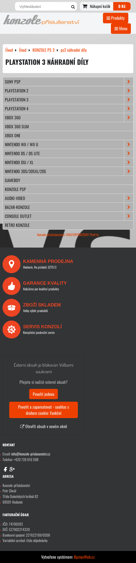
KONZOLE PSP (15, 189)
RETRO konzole (17, 225)
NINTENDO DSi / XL (69, 162)
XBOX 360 (69, 117)
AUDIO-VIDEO (69, 198)
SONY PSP (69, 81)
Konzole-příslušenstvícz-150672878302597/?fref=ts (68, 234)
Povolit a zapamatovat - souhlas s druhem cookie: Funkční (43, 410)
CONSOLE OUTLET (69, 216)
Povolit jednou (43, 394)
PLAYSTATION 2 (69, 90)
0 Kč (121, 6)
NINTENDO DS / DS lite (69, 153)
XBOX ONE (12, 135)
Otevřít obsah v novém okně (43, 426)
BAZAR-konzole (69, 207)
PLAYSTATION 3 (69, 99)
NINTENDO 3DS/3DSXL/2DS (69, 171)
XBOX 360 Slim (17, 126)
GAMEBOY (12, 180)
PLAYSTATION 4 (69, 108)
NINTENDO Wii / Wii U (69, 144)
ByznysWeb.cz (84, 557)
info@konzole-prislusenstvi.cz (30, 453)
